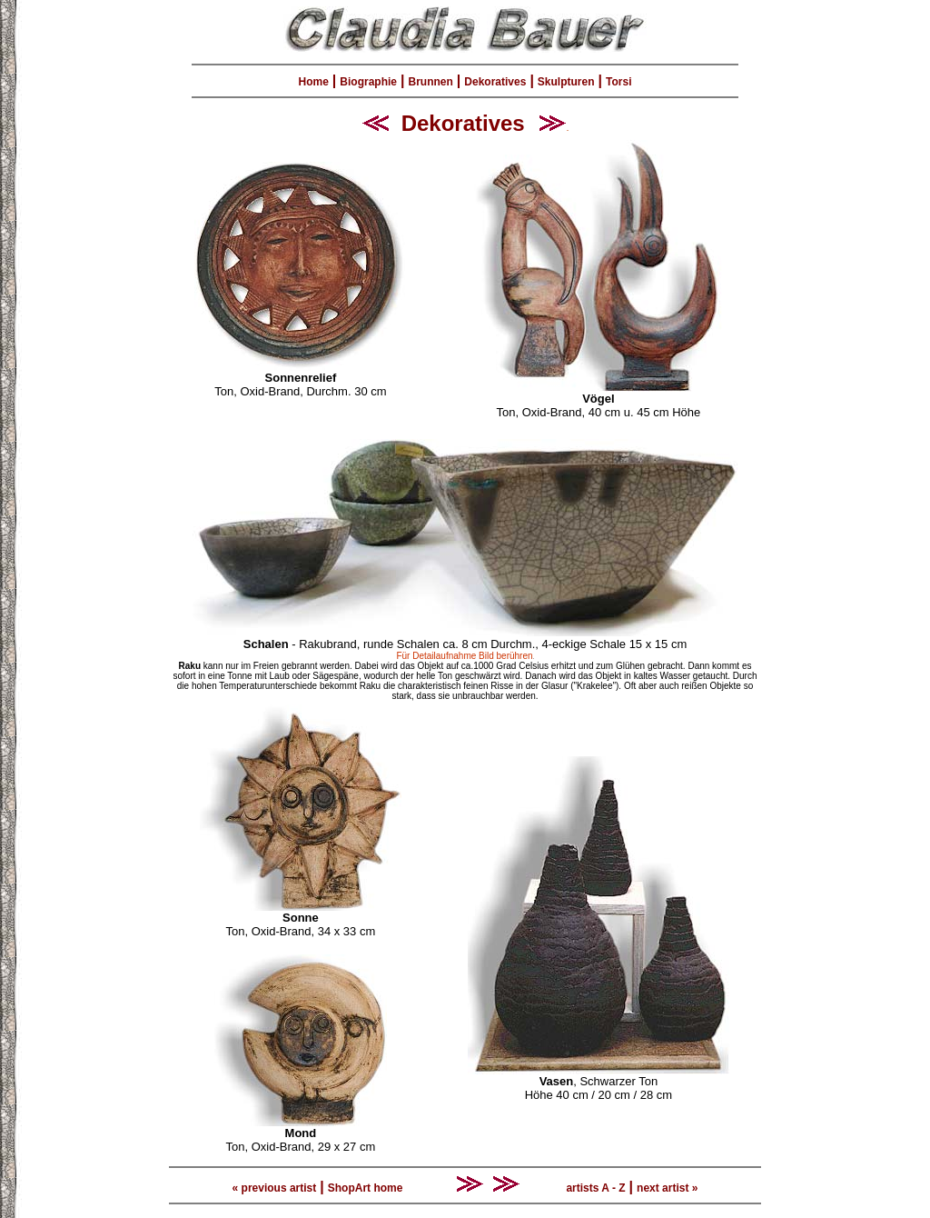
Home (314, 81)
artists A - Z (595, 1188)
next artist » (667, 1188)
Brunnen (431, 81)
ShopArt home (365, 1188)
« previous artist (274, 1188)
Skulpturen (566, 81)
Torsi (618, 81)
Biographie (368, 81)
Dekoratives (495, 81)
